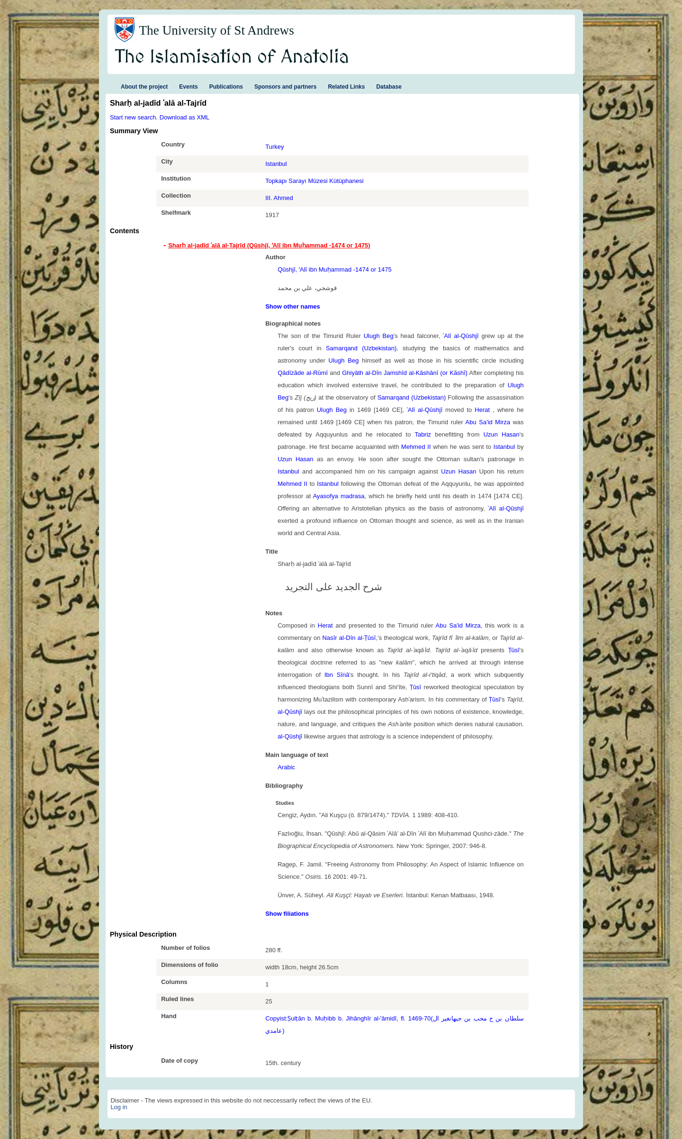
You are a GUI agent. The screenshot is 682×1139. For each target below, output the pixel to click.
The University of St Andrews (216, 30)
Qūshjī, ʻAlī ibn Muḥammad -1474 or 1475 (335, 269)
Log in (118, 1107)
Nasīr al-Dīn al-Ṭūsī (349, 637)
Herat (484, 409)
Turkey (274, 146)
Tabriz (422, 434)
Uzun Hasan (502, 434)
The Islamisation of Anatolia (232, 57)
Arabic (286, 767)
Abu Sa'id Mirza (488, 422)
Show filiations (287, 913)
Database (388, 86)
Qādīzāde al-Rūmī (303, 372)
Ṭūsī (514, 650)
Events (188, 86)
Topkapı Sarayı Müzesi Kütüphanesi (314, 180)
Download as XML (185, 117)
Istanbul (276, 163)
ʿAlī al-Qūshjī (460, 335)
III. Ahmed (279, 197)
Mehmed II (416, 446)
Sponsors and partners (285, 86)
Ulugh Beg (379, 335)
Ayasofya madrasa (339, 496)
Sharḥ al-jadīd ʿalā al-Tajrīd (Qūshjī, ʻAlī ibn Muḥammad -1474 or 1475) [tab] (269, 245)
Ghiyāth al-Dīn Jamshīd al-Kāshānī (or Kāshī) (404, 372)
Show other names (292, 306)
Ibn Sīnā (337, 674)
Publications (226, 86)
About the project (144, 86)
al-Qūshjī (290, 711)
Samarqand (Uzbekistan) (361, 348)
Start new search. (134, 117)
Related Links (346, 86)
